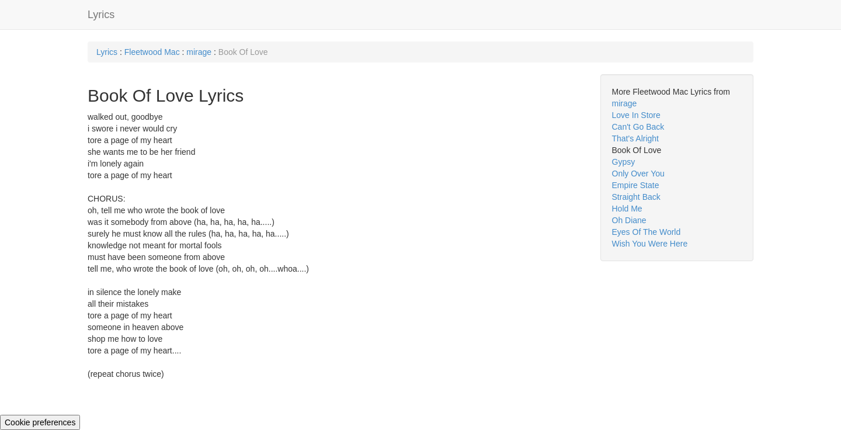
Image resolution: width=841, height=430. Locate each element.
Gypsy (623, 162)
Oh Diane (629, 220)
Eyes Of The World (646, 232)
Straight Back (636, 197)
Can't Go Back (638, 126)
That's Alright (635, 138)
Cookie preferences (40, 422)
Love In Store (636, 115)
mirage (198, 52)
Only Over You (638, 173)
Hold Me (627, 208)
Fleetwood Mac (152, 52)
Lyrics (101, 14)
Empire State (635, 185)
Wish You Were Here (650, 243)
